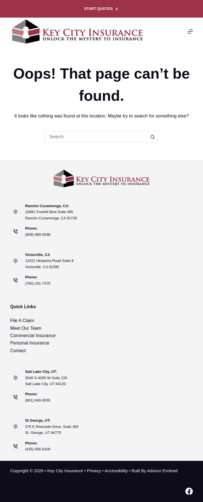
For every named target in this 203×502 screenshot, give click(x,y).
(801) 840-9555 (37, 400)
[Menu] (190, 31)
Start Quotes (101, 9)
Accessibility (116, 470)
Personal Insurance (29, 343)
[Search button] (152, 136)
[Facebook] (189, 491)
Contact (18, 350)
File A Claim (22, 320)
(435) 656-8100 (37, 449)
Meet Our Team (26, 328)
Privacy (94, 470)
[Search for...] (96, 136)
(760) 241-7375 (37, 283)
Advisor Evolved (162, 470)
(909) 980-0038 (37, 234)
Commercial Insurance (33, 335)
